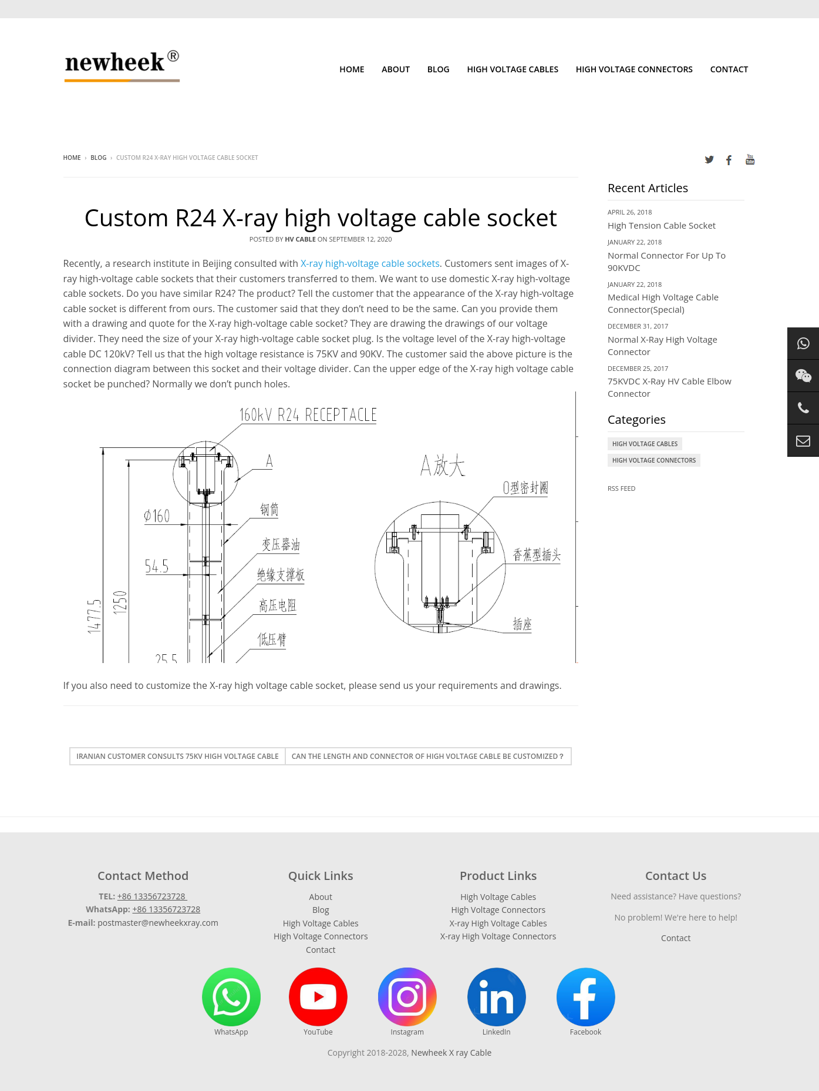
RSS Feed (622, 488)
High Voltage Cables (512, 69)
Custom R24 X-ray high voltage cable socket (320, 217)
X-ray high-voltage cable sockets (370, 263)
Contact (729, 69)
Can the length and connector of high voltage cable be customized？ (428, 756)
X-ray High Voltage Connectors (498, 936)
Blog (438, 69)
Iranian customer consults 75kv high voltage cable (177, 756)
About (396, 69)
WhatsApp (231, 1002)
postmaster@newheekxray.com (157, 922)
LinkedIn (496, 1002)
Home (351, 69)
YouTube (318, 1002)
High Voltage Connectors (634, 69)
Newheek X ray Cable (451, 1052)
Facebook (586, 1002)
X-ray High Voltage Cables (498, 923)
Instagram (407, 1002)
